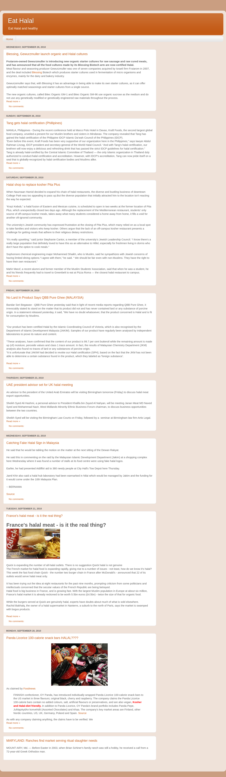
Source (10, 494)
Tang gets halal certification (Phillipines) (34, 123)
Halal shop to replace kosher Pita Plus (33, 184)
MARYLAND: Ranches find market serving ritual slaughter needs (51, 740)
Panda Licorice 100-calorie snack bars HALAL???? (42, 638)
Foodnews (29, 688)
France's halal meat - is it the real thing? (34, 516)
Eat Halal (21, 20)
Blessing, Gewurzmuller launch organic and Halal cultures (47, 54)
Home (9, 39)
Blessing (37, 72)
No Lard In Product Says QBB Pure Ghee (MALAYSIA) (45, 297)
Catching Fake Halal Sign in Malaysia (32, 443)
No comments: (17, 106)
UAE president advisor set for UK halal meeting (39, 385)
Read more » (13, 101)
